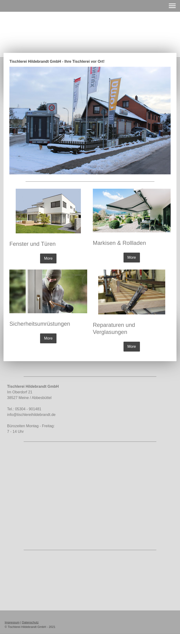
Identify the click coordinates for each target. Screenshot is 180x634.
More (48, 258)
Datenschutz (30, 622)
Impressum (12, 622)
